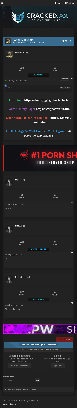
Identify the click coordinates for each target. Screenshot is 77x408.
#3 (72, 253)
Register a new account (19, 366)
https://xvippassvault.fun (53, 109)
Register (69, 3)
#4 (72, 303)
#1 (72, 79)
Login (58, 3)
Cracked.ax (8, 401)
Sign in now (58, 366)
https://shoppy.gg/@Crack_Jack (46, 100)
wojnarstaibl (20, 43)
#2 (72, 202)
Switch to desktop (9, 404)
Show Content (65, 88)
